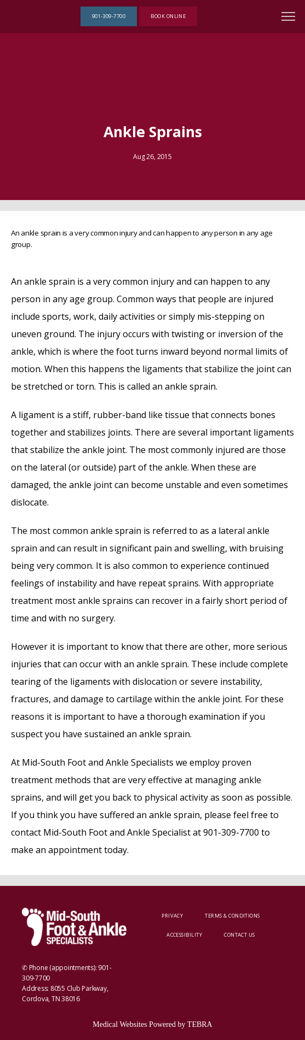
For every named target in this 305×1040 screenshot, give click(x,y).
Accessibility (184, 934)
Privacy (172, 915)
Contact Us (239, 934)
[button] (289, 17)
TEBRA (199, 1024)
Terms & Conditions (232, 915)
